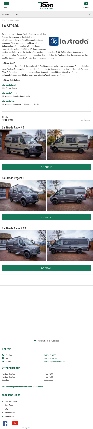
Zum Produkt (46, 167)
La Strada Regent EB (14, 228)
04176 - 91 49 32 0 (50, 358)
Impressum (9, 416)
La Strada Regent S (13, 127)
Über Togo (9, 405)
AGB (6, 409)
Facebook (5, 423)
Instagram (26, 427)
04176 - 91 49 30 (50, 355)
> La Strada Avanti (9, 85)
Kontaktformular (11, 401)
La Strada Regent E (13, 178)
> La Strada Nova (8, 101)
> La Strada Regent (9, 93)
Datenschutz (10, 412)
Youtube (15, 423)
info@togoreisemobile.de (54, 361)
